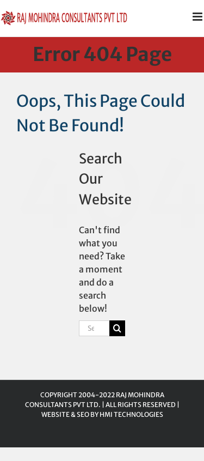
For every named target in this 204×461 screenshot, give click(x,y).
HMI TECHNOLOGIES (131, 414)
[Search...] (94, 328)
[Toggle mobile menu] (198, 16)
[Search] (117, 328)
